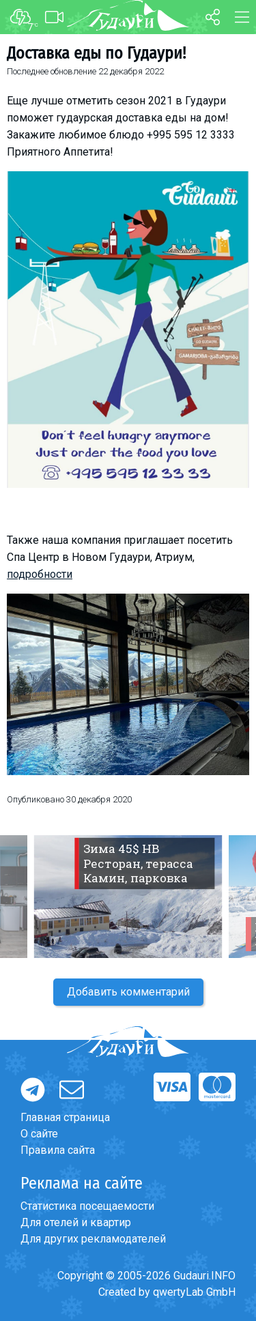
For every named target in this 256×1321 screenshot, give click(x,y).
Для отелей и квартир (75, 1222)
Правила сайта (57, 1150)
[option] (128, 896)
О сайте (39, 1133)
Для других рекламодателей (93, 1238)
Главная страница (65, 1117)
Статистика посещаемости (87, 1206)
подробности (39, 574)
